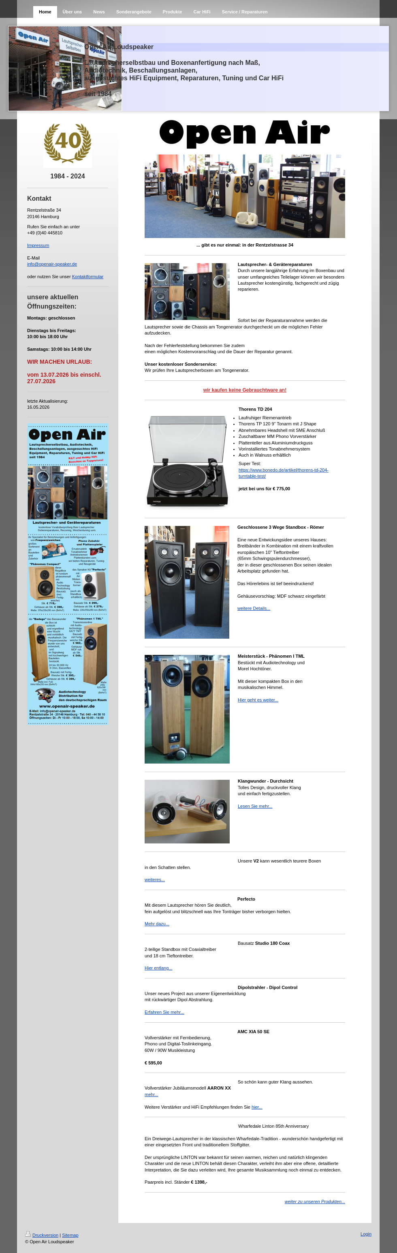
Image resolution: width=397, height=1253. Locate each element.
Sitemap (70, 1235)
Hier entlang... (158, 967)
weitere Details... (253, 608)
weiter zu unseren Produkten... (315, 1201)
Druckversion (41, 1235)
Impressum (38, 245)
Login (366, 1234)
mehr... (151, 1094)
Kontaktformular (88, 276)
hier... (257, 1107)
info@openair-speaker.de (52, 264)
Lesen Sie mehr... (255, 806)
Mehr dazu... (157, 923)
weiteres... (155, 879)
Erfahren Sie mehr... (164, 1012)
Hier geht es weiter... (258, 699)
